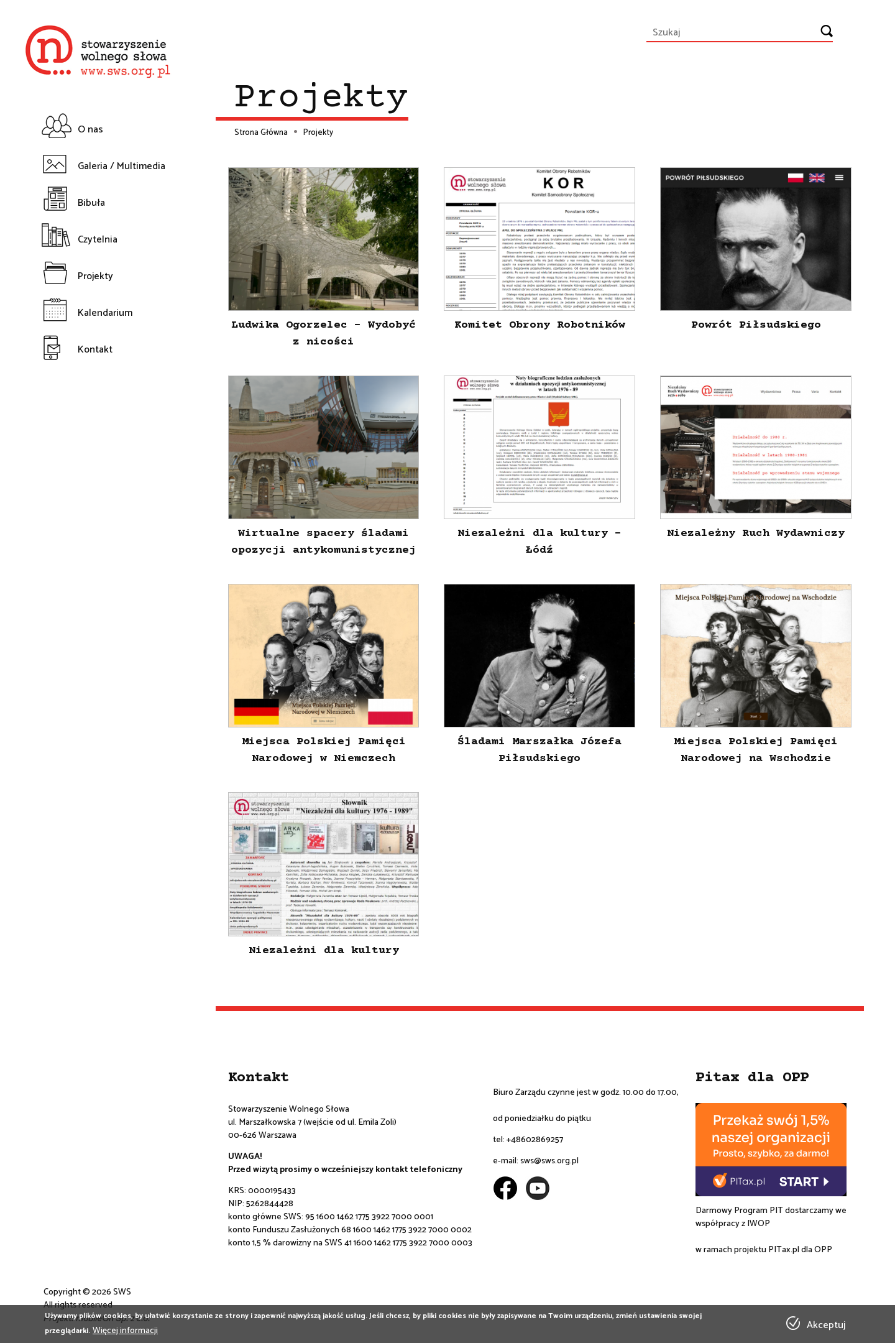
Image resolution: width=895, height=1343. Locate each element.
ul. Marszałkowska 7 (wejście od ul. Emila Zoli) (312, 1122)
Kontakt (95, 349)
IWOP (758, 1224)
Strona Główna (261, 133)
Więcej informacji (125, 1330)
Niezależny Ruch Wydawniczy (756, 533)
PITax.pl (783, 1250)
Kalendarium (105, 313)
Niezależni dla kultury (324, 950)
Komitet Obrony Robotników (539, 325)
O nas (90, 129)
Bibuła (91, 203)
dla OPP (815, 1250)
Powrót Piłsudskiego (756, 325)
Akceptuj (826, 1325)
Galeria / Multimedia (121, 166)
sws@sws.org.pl (549, 1161)
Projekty (95, 276)
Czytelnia (97, 239)
